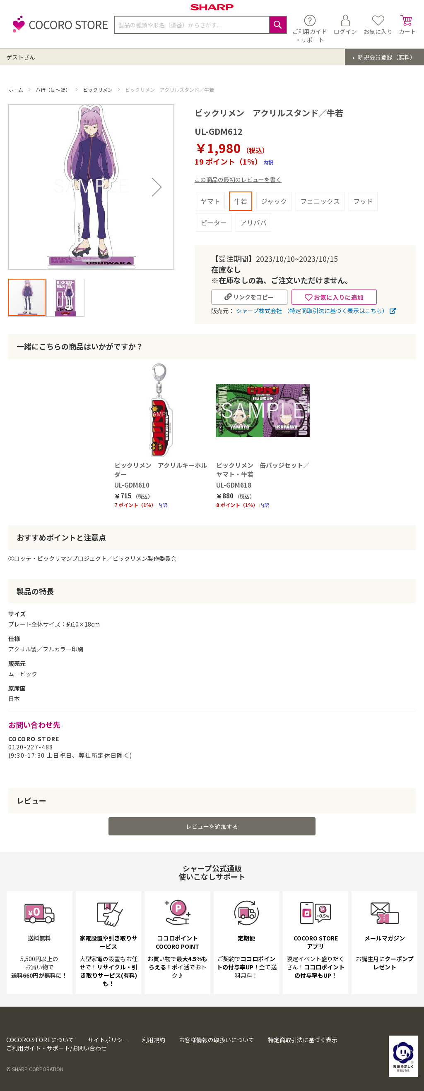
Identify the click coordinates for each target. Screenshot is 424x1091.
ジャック (274, 201)
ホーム (16, 89)
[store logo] (58, 29)
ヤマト (210, 201)
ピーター (213, 222)
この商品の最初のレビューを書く (238, 179)
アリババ (253, 222)
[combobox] (200, 25)
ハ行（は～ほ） (54, 89)
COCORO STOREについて (40, 1040)
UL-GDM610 (131, 485)
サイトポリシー (108, 1040)
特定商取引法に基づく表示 (302, 1040)
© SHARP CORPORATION (34, 1068)
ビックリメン (98, 89)
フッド (363, 201)
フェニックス (320, 201)
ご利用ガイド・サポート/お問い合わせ (56, 1048)
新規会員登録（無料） (386, 57)
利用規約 (153, 1040)
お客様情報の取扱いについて (216, 1040)
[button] (156, 187)
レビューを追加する (212, 826)
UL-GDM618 (233, 485)
